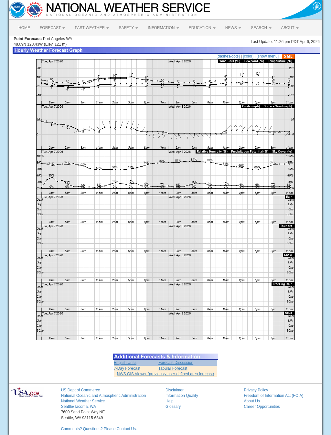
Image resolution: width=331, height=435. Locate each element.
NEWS (233, 28)
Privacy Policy (256, 390)
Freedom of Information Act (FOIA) (273, 395)
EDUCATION (202, 28)
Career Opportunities (262, 406)
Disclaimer (175, 390)
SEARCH (261, 28)
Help (170, 401)
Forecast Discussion (175, 362)
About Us (252, 401)
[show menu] (268, 56)
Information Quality (182, 395)
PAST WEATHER (92, 28)
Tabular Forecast (172, 368)
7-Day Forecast (127, 368)
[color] (248, 56)
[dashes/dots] (228, 56)
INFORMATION (163, 28)
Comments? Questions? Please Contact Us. (99, 429)
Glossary (173, 406)
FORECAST (52, 28)
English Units (125, 362)
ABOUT (290, 28)
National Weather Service (83, 401)
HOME (24, 28)
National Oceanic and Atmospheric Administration (103, 395)
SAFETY (128, 28)
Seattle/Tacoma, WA (78, 406)
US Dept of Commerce (80, 390)
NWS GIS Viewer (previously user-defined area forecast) (165, 374)
